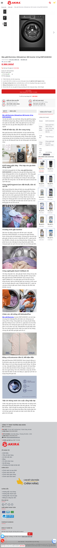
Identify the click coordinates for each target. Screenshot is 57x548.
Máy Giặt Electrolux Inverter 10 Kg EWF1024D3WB (42, 168)
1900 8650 (34, 96)
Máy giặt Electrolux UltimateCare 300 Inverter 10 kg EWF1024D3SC (17, 116)
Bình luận (13, 111)
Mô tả (5, 111)
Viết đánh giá (24, 59)
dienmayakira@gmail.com (13, 437)
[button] (53, 32)
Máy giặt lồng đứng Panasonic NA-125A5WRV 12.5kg (42, 197)
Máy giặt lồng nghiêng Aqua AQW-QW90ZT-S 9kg (51, 237)
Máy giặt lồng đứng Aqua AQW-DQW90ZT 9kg (42, 224)
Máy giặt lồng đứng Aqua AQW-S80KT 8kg (42, 210)
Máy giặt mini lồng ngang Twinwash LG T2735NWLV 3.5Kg (51, 168)
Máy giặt (10, 7)
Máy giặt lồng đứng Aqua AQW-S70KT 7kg (51, 224)
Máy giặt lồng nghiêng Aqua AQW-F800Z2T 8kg (42, 237)
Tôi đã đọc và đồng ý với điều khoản (17, 536)
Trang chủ (3, 7)
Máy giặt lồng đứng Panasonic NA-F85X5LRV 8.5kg (51, 183)
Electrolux (8, 75)
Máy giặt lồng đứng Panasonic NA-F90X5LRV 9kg (51, 197)
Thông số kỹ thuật (45, 112)
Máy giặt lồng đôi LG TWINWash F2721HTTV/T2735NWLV (42, 183)
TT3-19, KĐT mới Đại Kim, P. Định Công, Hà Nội (19, 429)
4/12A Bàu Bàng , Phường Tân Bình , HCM (21, 434)
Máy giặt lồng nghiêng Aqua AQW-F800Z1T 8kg (51, 210)
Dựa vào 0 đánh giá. (14, 59)
